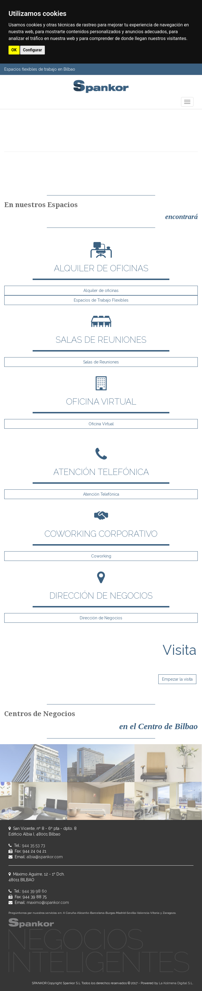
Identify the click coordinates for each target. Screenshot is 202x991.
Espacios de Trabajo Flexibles (101, 300)
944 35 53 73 (33, 845)
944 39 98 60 (34, 891)
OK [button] (14, 50)
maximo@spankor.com (48, 902)
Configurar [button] (32, 50)
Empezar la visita (177, 679)
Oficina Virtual (101, 424)
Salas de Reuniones (101, 362)
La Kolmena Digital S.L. (176, 983)
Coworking (101, 556)
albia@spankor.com (45, 857)
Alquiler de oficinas (101, 290)
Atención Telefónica (101, 494)
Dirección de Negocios (101, 618)
